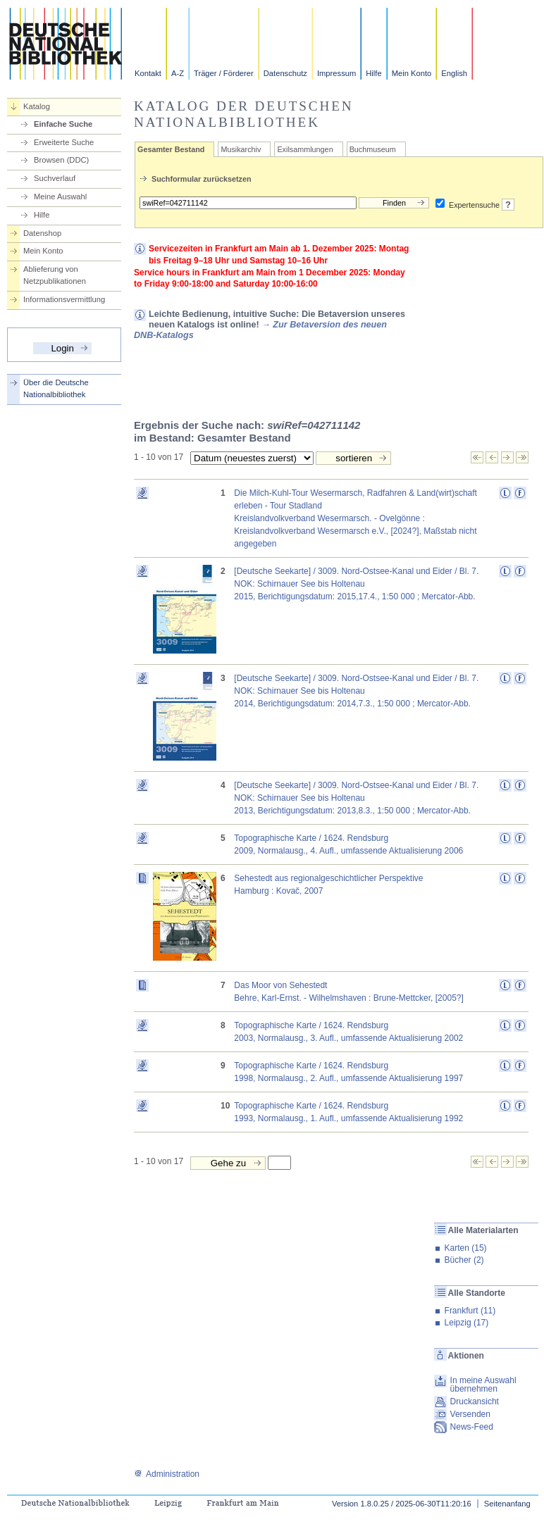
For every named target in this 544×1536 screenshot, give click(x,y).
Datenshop (42, 233)
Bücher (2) (464, 1260)
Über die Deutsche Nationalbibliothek (56, 388)
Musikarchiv (241, 149)
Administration (166, 1474)
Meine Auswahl (60, 196)
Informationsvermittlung (64, 299)
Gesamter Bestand (170, 149)
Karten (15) (466, 1248)
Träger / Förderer (224, 73)
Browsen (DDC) (61, 160)
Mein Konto (412, 73)
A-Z (177, 73)
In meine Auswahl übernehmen (483, 1384)
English (454, 73)
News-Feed (471, 1427)
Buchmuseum (373, 149)
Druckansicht (474, 1401)
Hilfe (373, 73)
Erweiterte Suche (64, 142)
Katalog (36, 106)
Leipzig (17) (467, 1323)
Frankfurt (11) (470, 1311)
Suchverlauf (54, 178)
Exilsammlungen (305, 149)
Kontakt (148, 73)
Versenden (470, 1414)
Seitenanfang (507, 1503)
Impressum (336, 73)
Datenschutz (285, 73)
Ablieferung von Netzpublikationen (54, 275)
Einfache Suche (63, 124)
